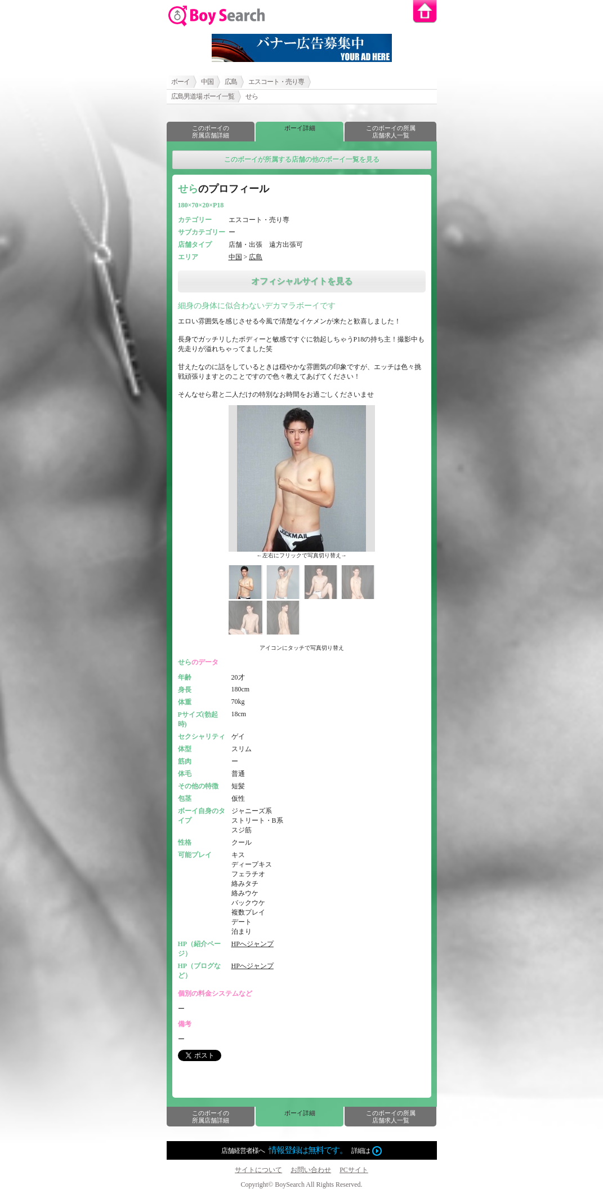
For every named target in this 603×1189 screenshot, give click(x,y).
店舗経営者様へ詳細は (301, 1151)
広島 (231, 82)
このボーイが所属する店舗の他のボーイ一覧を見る (301, 159)
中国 (207, 82)
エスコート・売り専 (276, 82)
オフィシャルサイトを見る (301, 281)
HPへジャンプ (252, 944)
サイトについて (258, 1170)
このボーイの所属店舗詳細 (210, 132)
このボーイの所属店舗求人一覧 (391, 132)
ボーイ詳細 (299, 128)
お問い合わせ (311, 1170)
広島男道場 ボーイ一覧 (202, 96)
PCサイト (354, 1170)
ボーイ (180, 82)
